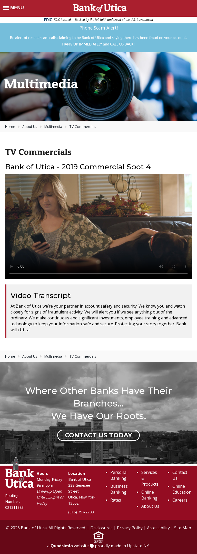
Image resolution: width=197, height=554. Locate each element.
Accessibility (158, 528)
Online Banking (149, 495)
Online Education (181, 489)
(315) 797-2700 (81, 512)
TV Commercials (82, 126)
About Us (29, 126)
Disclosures (101, 528)
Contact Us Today (98, 435)
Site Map (182, 528)
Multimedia (53, 126)
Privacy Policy (130, 528)
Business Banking (119, 489)
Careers (180, 500)
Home (10, 126)
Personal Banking (118, 475)
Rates (115, 500)
